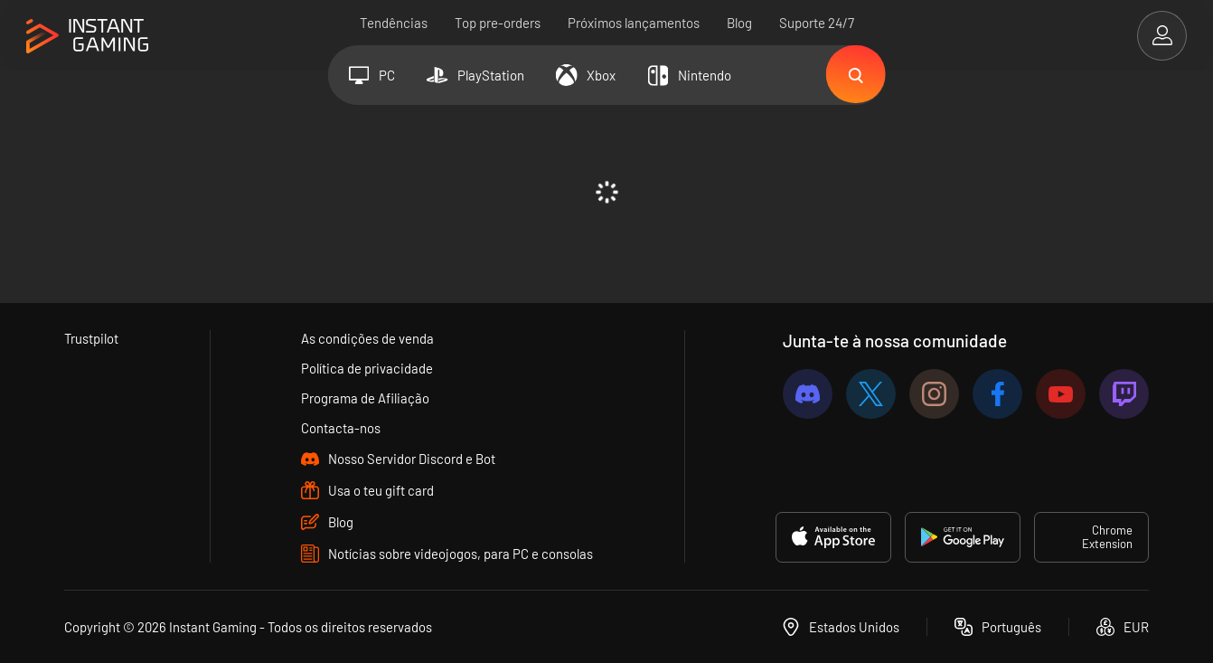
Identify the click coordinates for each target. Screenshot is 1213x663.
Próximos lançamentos (634, 22)
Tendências (394, 22)
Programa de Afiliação (366, 398)
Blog (739, 22)
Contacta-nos (341, 428)
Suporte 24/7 (816, 22)
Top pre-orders (498, 22)
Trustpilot (91, 338)
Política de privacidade (368, 368)
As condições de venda (368, 338)
